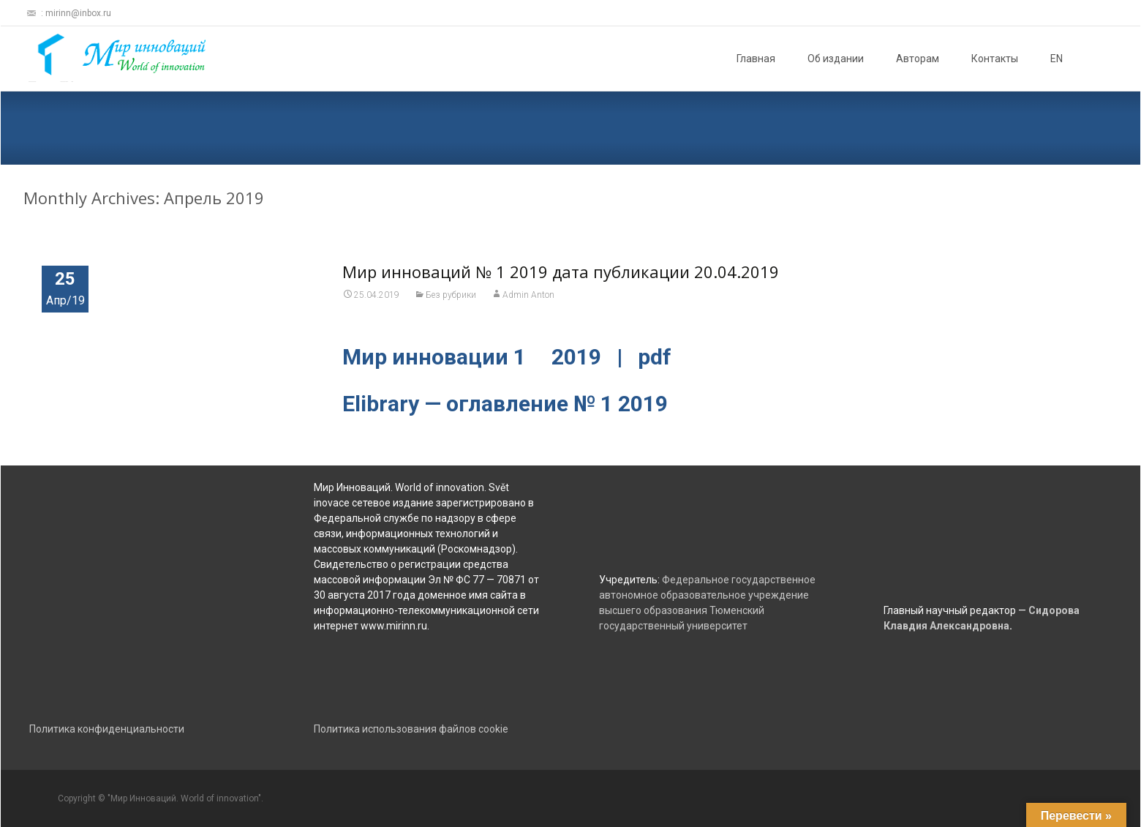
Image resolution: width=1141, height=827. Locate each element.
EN (1056, 58)
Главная (756, 58)
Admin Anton (528, 295)
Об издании (835, 58)
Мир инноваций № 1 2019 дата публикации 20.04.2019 (560, 271)
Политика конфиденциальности (106, 729)
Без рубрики (451, 295)
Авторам (917, 58)
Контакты (994, 58)
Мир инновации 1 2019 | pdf (506, 357)
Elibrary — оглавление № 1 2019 (505, 403)
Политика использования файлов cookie (411, 729)
